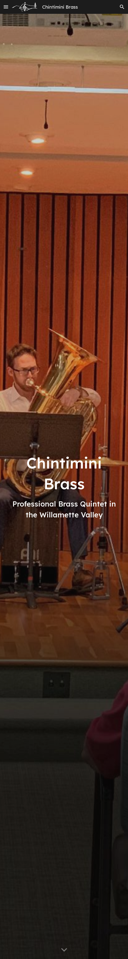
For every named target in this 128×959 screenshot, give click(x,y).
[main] (64, 486)
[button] (6, 7)
